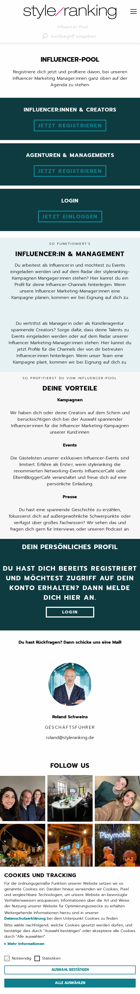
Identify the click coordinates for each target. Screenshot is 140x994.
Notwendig (21, 958)
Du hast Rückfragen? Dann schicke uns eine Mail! (70, 642)
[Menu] (133, 12)
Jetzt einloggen (70, 216)
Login (70, 612)
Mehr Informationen (25, 944)
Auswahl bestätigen (70, 969)
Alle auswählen (70, 982)
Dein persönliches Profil (70, 547)
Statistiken (51, 958)
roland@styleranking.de (70, 737)
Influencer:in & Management (70, 250)
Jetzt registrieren (70, 125)
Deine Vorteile (70, 384)
